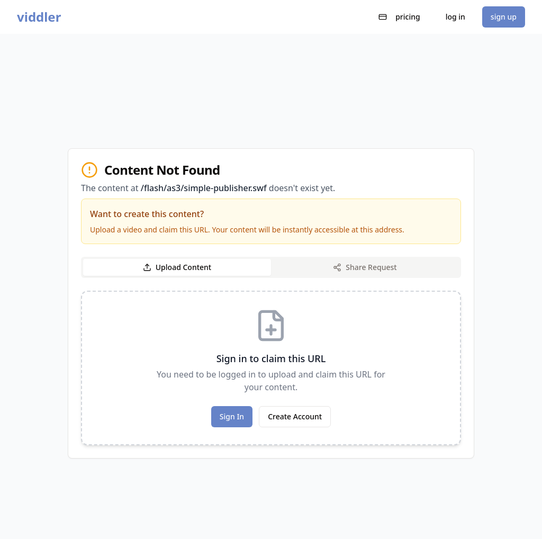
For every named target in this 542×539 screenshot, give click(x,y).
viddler (39, 16)
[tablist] (271, 267)
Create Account (295, 416)
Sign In (232, 416)
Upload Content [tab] (177, 267)
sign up (504, 17)
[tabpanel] (271, 368)
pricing (399, 17)
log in (455, 17)
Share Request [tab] (364, 267)
